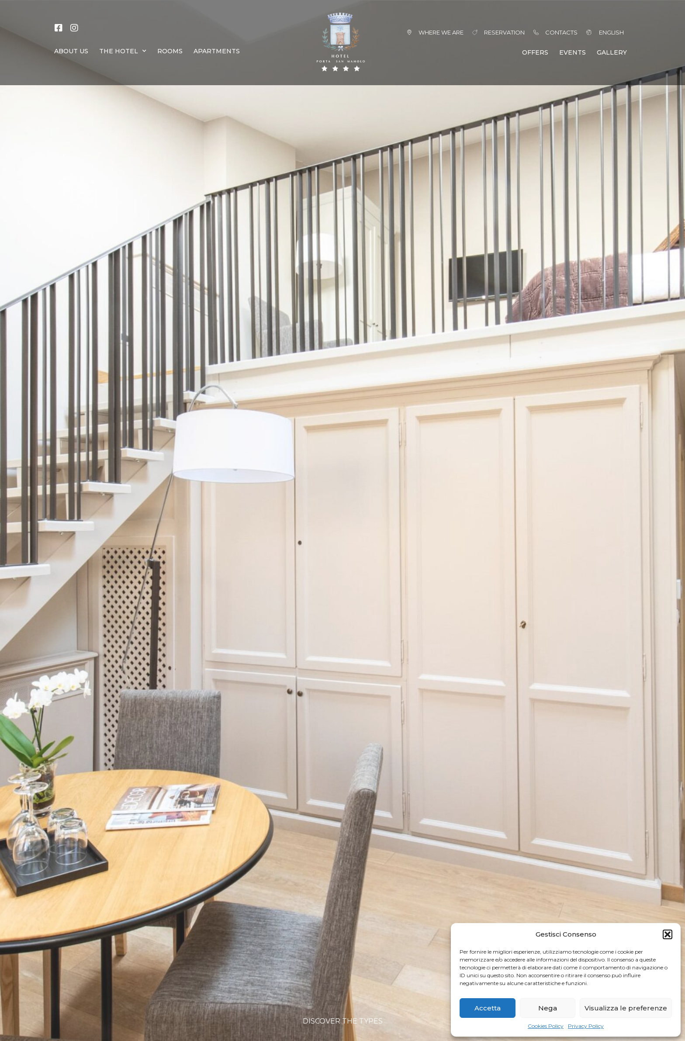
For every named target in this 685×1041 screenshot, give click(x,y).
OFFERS (535, 52)
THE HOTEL (122, 51)
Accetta (487, 1008)
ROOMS (170, 51)
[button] (667, 934)
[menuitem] (601, 32)
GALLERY (612, 52)
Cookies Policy (546, 1026)
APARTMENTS (217, 51)
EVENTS (572, 52)
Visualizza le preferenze (626, 1008)
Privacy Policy (586, 1026)
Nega (547, 1008)
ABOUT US (71, 51)
